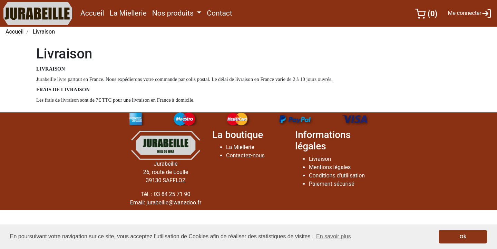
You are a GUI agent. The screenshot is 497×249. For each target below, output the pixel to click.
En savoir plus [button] (333, 236)
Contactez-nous (245, 155)
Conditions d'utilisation (337, 175)
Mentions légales (330, 167)
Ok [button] (463, 236)
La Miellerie (129, 12)
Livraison (44, 31)
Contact (221, 12)
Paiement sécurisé (331, 184)
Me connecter (470, 13)
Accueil (93, 12)
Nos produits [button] (173, 13)
